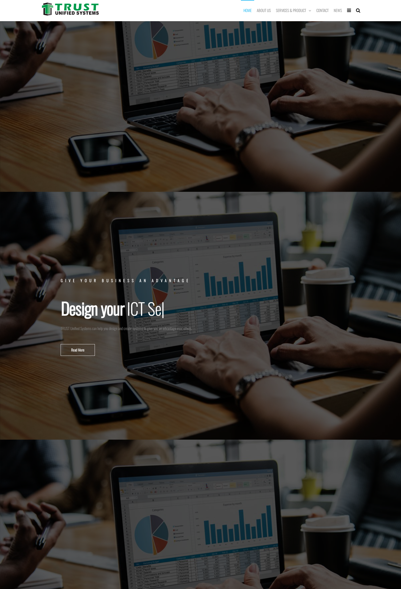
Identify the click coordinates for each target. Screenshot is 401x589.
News (338, 10)
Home (247, 10)
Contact (322, 10)
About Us (264, 10)
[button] (78, 350)
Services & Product (291, 10)
